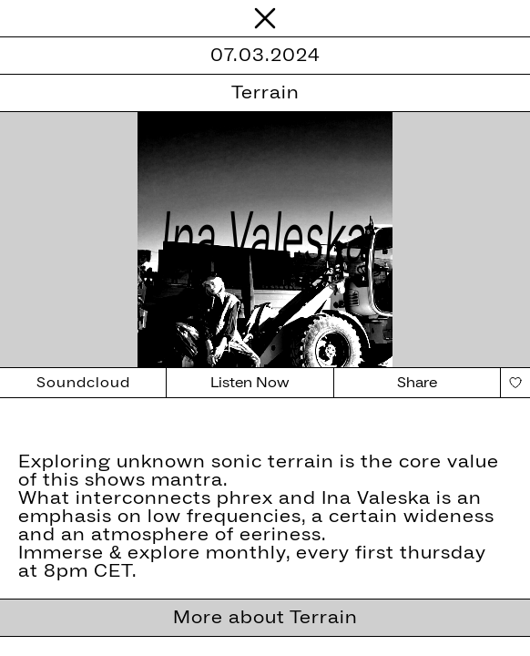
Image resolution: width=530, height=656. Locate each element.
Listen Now (250, 383)
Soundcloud (83, 383)
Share (417, 383)
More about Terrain (265, 618)
